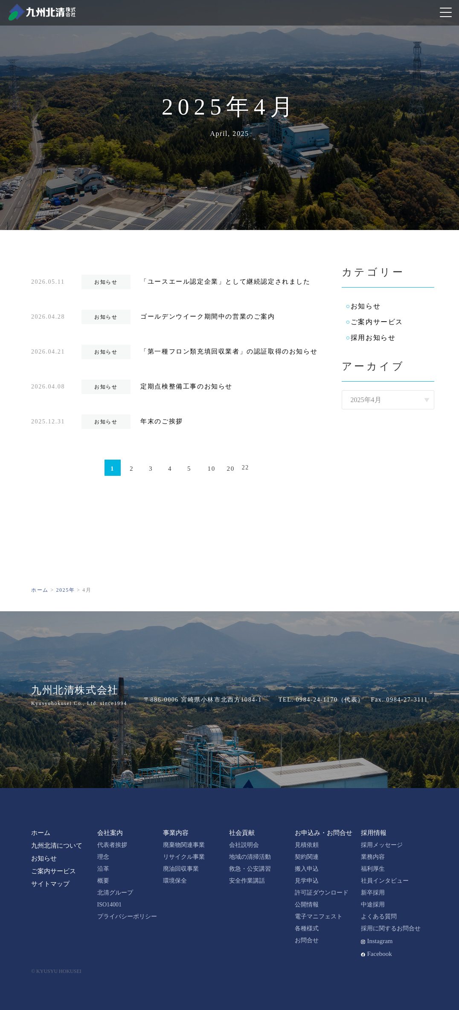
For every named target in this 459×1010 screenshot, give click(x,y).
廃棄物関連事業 (184, 845)
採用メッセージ (382, 845)
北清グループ (115, 892)
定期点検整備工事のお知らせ (186, 386)
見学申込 (307, 881)
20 (231, 468)
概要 (103, 881)
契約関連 (307, 857)
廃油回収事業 (181, 869)
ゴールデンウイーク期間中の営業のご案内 (207, 316)
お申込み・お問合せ (323, 832)
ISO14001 (109, 904)
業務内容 (373, 857)
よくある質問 (379, 916)
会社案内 (110, 832)
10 (211, 468)
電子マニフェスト (319, 916)
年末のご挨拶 (161, 421)
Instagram (380, 941)
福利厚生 (373, 869)
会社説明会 (244, 845)
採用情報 (373, 832)
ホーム (40, 832)
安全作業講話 (247, 881)
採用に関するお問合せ (391, 928)
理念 (103, 857)
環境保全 (175, 881)
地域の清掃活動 (250, 857)
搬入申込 (307, 869)
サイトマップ (50, 884)
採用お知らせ (373, 337)
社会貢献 (242, 832)
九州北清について (56, 845)
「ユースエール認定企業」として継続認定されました (225, 281)
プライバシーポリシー (127, 916)
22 (245, 468)
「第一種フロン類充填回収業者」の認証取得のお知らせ (228, 351)
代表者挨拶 (112, 845)
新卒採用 (373, 892)
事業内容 (176, 832)
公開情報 (307, 904)
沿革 (103, 869)
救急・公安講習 (250, 869)
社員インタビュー (385, 881)
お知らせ (366, 306)
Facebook (379, 953)
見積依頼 (307, 845)
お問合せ (307, 940)
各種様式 (307, 928)
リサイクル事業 (184, 857)
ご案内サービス (377, 321)
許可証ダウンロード (322, 892)
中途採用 (373, 904)
